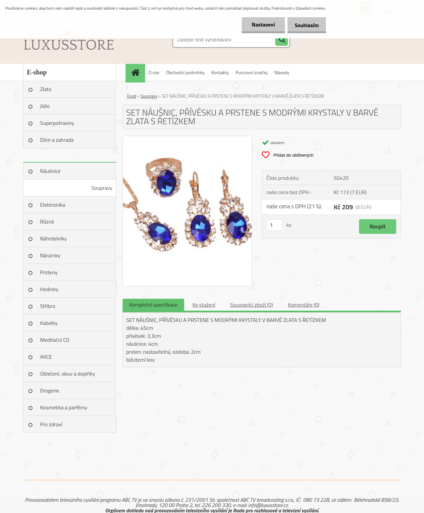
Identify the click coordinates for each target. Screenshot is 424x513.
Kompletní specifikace (153, 305)
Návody (281, 72)
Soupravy (101, 188)
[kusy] (274, 225)
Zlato (45, 89)
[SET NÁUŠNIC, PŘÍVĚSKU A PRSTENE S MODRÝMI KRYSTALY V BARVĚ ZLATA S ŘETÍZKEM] (187, 139)
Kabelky (49, 323)
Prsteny (48, 272)
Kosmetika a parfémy (63, 407)
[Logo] (68, 39)
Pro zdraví (51, 424)
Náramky (50, 255)
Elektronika (52, 205)
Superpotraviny (57, 123)
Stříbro (47, 306)
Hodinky (49, 289)
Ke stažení (203, 305)
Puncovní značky (252, 72)
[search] (282, 39)
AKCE (46, 357)
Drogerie (49, 390)
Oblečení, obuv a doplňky (67, 374)
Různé (47, 222)
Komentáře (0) (303, 305)
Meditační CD (55, 340)
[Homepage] (137, 72)
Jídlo (45, 106)
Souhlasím (305, 25)
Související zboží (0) (251, 305)
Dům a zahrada (57, 140)
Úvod (131, 96)
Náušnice (50, 171)
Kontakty (220, 72)
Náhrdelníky (53, 238)
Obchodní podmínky (185, 72)
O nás (153, 72)
